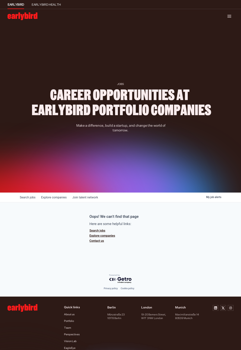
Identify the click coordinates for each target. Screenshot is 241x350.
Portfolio (69, 320)
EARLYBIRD (16, 4)
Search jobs (97, 230)
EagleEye (70, 347)
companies (54, 197)
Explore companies (102, 235)
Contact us (96, 241)
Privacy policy (111, 288)
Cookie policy (127, 288)
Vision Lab (70, 341)
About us (69, 314)
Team (67, 327)
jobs (28, 197)
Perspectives (72, 334)
